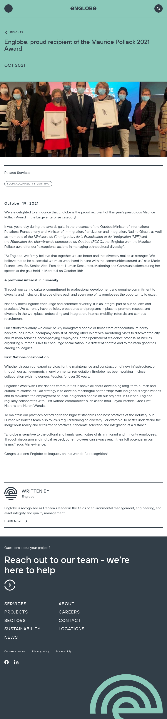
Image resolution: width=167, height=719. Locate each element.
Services (15, 603)
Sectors (15, 620)
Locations (72, 628)
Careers (69, 612)
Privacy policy (40, 651)
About (66, 603)
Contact (70, 620)
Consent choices (14, 651)
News (11, 637)
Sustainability (22, 628)
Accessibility (63, 651)
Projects (16, 612)
